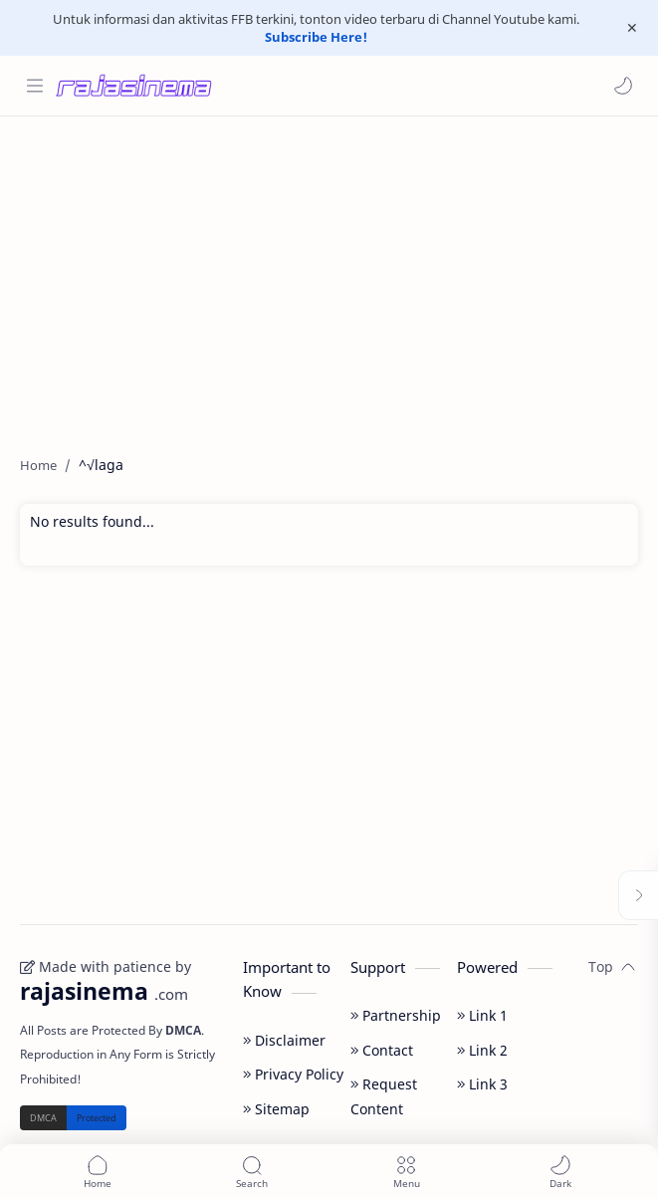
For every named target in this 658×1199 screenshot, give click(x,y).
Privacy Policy (293, 1074)
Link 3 (482, 1084)
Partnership (395, 1015)
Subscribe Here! (316, 37)
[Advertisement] (329, 275)
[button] (623, 86)
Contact (381, 1050)
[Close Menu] (632, 28)
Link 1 (482, 1015)
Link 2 (482, 1050)
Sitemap (276, 1108)
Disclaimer (284, 1040)
